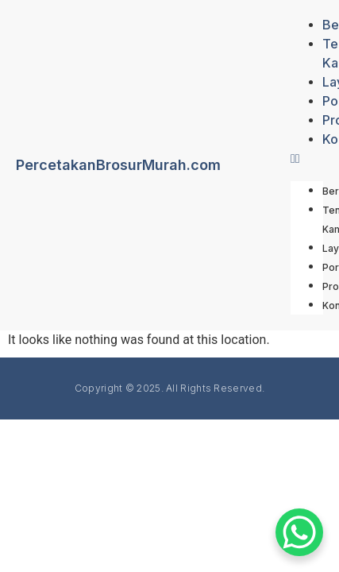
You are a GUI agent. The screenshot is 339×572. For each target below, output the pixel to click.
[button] (307, 158)
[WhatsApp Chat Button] (299, 532)
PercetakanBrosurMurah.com (118, 165)
